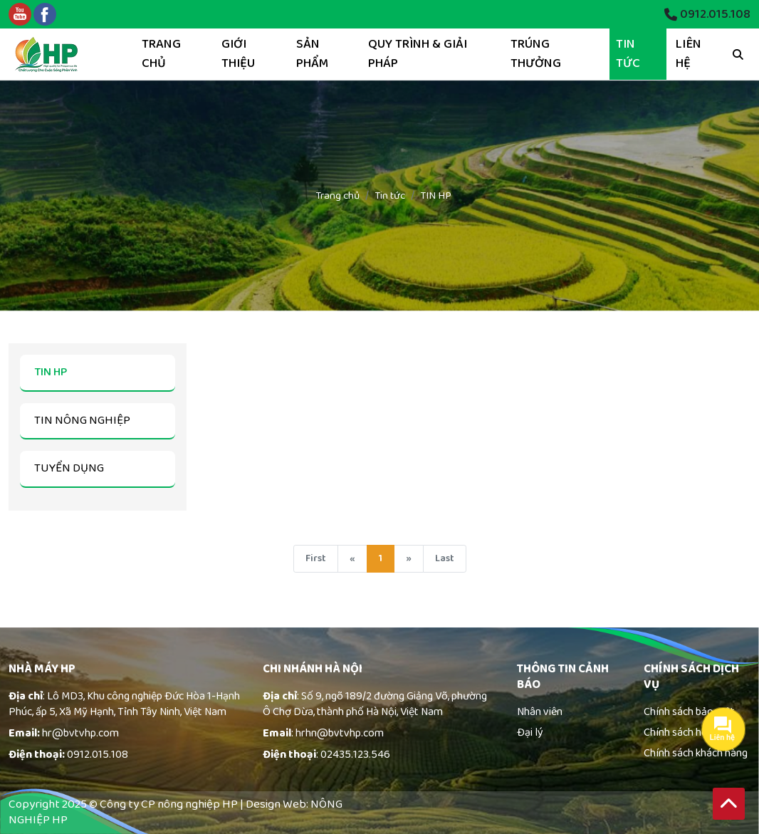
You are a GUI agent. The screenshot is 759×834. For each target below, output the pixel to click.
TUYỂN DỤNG (69, 468)
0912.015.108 (707, 14)
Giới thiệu (238, 53)
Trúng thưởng (536, 53)
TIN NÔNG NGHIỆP (82, 420)
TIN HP (51, 372)
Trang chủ (161, 53)
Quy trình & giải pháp (417, 53)
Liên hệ (688, 53)
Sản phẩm (312, 53)
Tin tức (628, 53)
